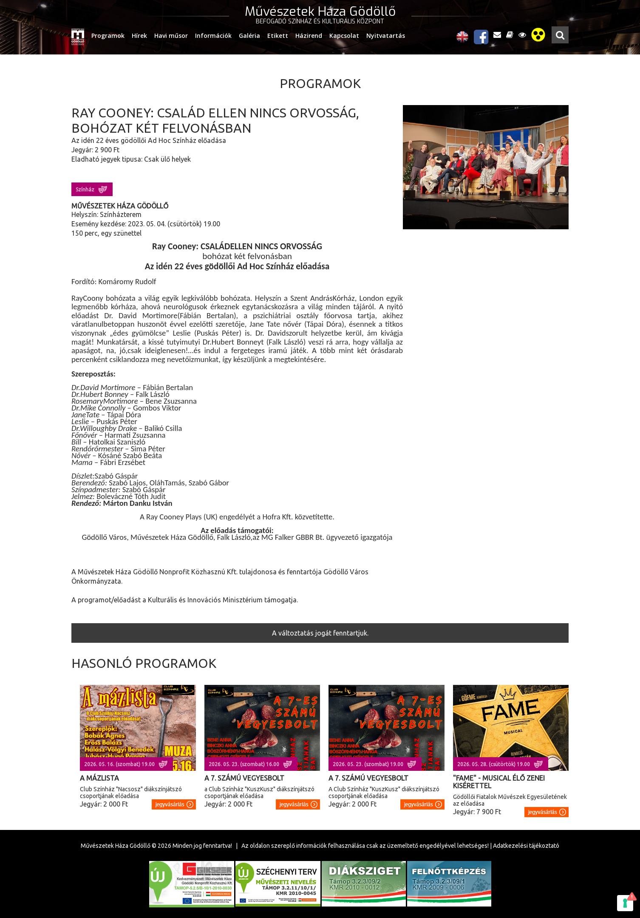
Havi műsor (171, 35)
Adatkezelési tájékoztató (526, 845)
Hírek (139, 35)
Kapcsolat (344, 35)
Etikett (277, 35)
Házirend (308, 35)
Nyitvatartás (385, 35)
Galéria (249, 35)
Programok (108, 35)
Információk (213, 35)
